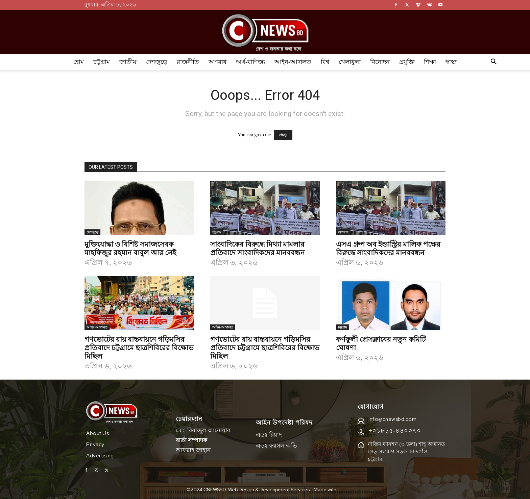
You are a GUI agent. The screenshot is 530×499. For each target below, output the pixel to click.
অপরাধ (217, 62)
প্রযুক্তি (406, 62)
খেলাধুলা (350, 62)
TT (340, 489)
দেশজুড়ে (156, 62)
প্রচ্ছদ (283, 135)
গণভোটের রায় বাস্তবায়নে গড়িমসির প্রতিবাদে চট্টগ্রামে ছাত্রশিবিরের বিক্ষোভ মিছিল (139, 347)
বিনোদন (380, 62)
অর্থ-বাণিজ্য (250, 62)
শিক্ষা (430, 62)
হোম (78, 62)
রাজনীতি (188, 62)
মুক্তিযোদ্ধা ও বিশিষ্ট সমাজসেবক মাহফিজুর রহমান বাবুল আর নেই (130, 248)
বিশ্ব (325, 62)
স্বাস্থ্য (451, 62)
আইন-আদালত (292, 62)
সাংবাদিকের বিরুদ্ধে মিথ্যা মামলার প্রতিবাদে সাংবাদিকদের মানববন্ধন (257, 248)
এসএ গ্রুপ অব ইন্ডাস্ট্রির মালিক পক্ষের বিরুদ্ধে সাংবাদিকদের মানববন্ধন (388, 248)
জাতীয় (128, 62)
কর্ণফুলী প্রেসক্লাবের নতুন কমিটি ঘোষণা (381, 343)
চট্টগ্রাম (101, 62)
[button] (493, 62)
